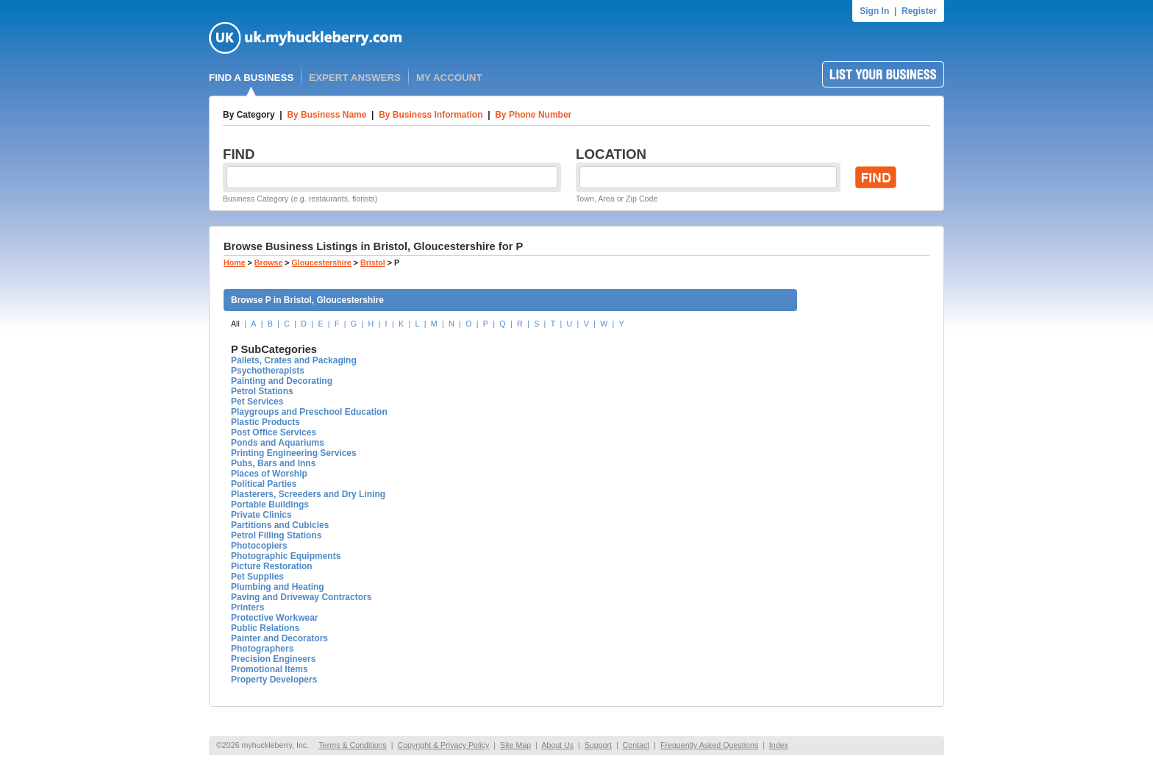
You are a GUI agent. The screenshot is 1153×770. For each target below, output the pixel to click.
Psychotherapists (267, 371)
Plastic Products (265, 422)
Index (778, 745)
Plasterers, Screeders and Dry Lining (308, 494)
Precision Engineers (273, 659)
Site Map (515, 745)
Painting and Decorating (281, 381)
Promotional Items (269, 669)
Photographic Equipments (285, 556)
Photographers (262, 649)
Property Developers (274, 679)
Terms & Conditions (352, 745)
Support (598, 745)
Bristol (372, 262)
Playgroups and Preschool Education (309, 412)
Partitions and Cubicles (280, 525)
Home (235, 262)
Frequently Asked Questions (709, 745)
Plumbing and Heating (277, 587)
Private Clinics (261, 515)
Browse (268, 262)
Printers (247, 607)
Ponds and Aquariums (277, 443)
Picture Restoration (272, 566)
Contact (636, 745)
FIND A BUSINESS (251, 77)
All (235, 323)
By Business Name (326, 115)
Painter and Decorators (279, 638)
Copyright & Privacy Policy (443, 745)
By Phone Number (533, 115)
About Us (557, 745)
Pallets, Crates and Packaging (294, 360)
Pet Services (257, 401)
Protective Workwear (274, 618)
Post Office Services (273, 432)
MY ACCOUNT (449, 77)
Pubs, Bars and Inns (273, 463)
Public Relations (265, 628)
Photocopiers (259, 546)
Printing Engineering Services (294, 453)
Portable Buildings (270, 504)
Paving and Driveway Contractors (301, 597)
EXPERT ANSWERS (355, 77)
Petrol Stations (262, 391)
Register (919, 11)
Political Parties (263, 484)
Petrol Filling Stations (276, 535)
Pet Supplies (257, 576)
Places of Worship (269, 473)
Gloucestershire (321, 262)
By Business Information (430, 115)
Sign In (874, 11)
